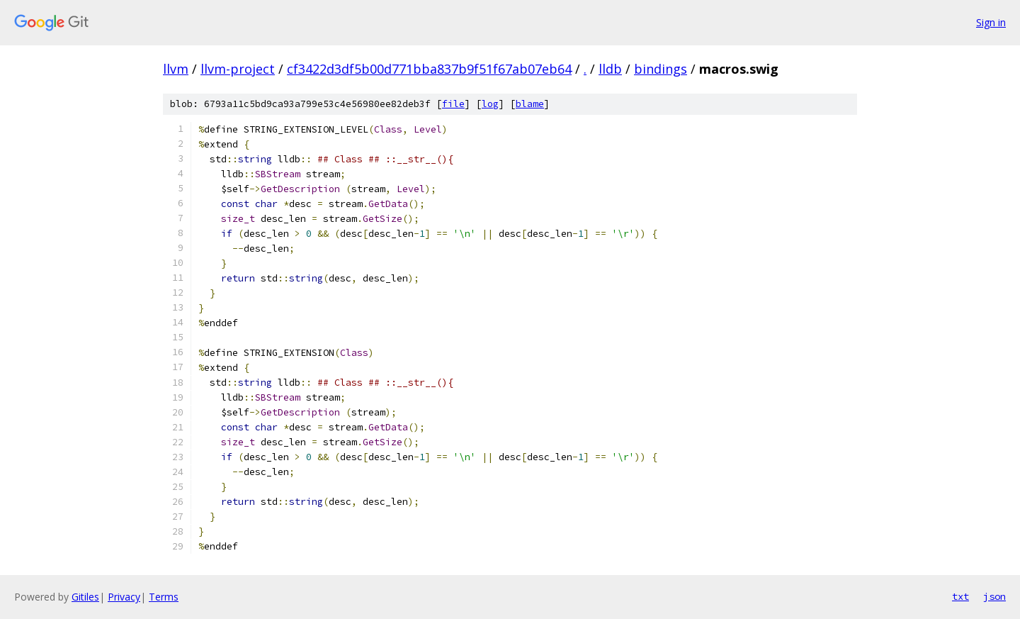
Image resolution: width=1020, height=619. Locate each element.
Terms (163, 596)
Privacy (124, 596)
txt (960, 596)
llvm (175, 68)
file (453, 104)
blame (530, 104)
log (490, 104)
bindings (660, 68)
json (994, 596)
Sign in (991, 22)
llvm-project (237, 68)
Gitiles (85, 596)
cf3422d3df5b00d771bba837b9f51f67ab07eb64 (429, 68)
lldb (610, 68)
